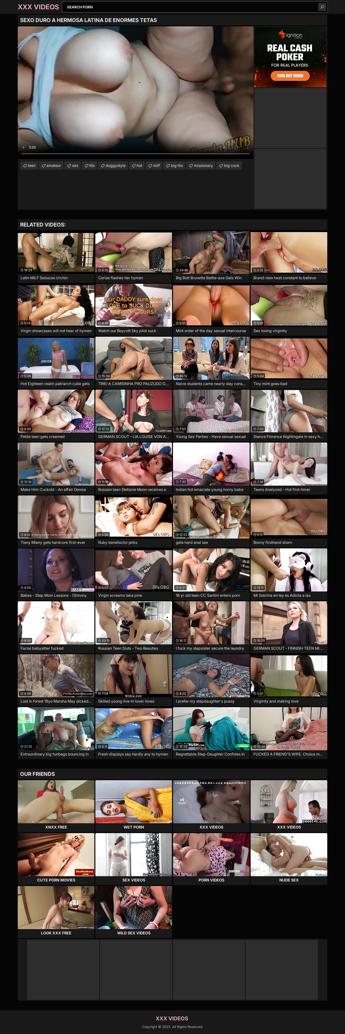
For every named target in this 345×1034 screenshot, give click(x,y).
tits (92, 165)
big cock (231, 165)
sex (75, 165)
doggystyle (116, 165)
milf (156, 165)
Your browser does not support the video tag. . (135, 92)
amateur (53, 165)
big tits (177, 165)
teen (31, 165)
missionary (203, 165)
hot (139, 165)
